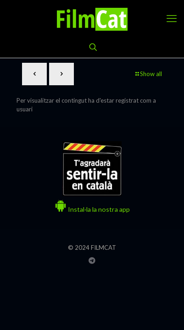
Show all (148, 73)
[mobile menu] (171, 18)
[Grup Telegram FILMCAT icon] (92, 260)
